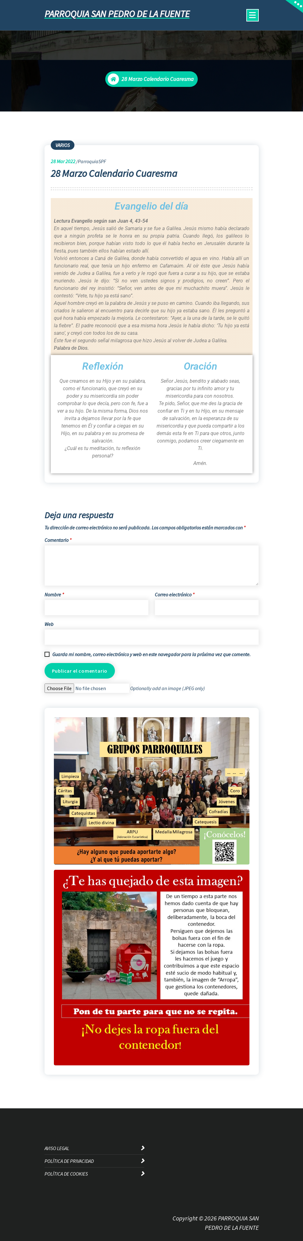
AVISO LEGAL (57, 1148)
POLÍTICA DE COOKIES (66, 1174)
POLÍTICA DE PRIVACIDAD (69, 1161)
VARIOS (62, 145)
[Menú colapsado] (252, 15)
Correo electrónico (174, 594)
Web (49, 624)
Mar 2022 (63, 161)
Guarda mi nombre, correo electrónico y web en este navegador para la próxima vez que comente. (151, 654)
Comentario (58, 540)
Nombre (54, 594)
